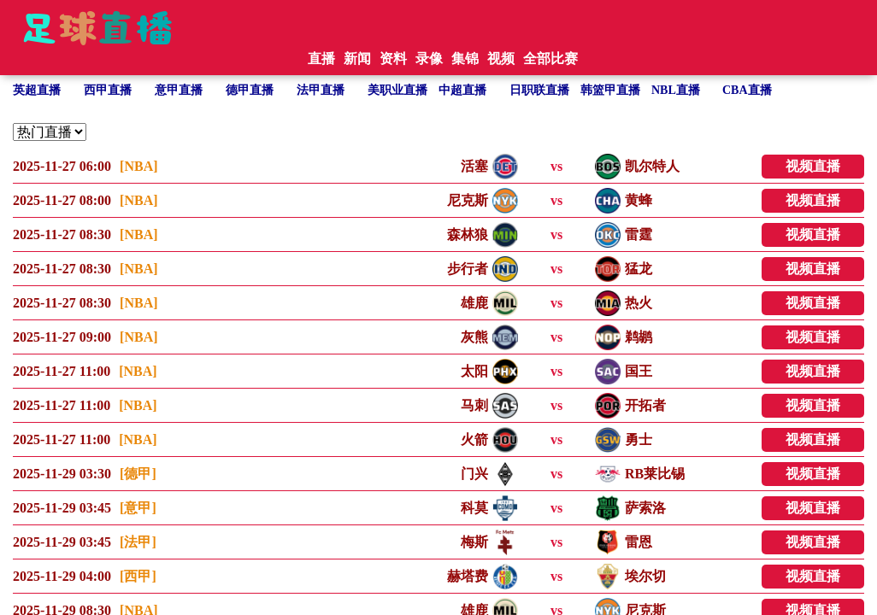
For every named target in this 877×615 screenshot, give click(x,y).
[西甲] (138, 576)
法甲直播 (320, 90)
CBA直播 (747, 90)
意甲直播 (179, 90)
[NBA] (138, 166)
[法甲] (138, 542)
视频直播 (813, 166)
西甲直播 (108, 90)
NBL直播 (675, 90)
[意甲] (138, 508)
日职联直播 (539, 90)
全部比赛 (550, 58)
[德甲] (138, 473)
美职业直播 (397, 90)
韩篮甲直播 (610, 90)
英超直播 (37, 90)
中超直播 (462, 90)
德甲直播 (250, 90)
